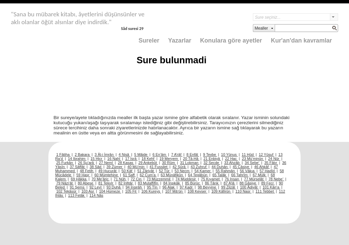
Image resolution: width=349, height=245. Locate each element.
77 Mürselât (254, 179)
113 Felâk (77, 195)
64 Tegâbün (198, 175)
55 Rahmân (226, 171)
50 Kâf (127, 171)
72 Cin (136, 179)
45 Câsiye (241, 167)
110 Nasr (244, 191)
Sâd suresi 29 (132, 28)
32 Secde (211, 163)
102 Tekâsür (66, 191)
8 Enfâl (192, 154)
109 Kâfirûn (221, 191)
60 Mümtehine (106, 175)
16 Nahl (114, 159)
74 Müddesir (186, 179)
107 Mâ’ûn (174, 191)
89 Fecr (268, 183)
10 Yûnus (229, 154)
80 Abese (86, 183)
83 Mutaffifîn (149, 183)
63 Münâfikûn (172, 175)
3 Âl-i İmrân (105, 154)
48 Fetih (87, 171)
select (334, 17)
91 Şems (78, 187)
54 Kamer (203, 171)
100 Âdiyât (249, 187)
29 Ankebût (148, 163)
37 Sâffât (78, 167)
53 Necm (182, 171)
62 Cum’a (148, 175)
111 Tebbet (265, 191)
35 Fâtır (271, 163)
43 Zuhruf (199, 167)
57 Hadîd (268, 171)
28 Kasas (126, 163)
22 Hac (231, 159)
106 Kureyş (151, 191)
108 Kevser (197, 191)
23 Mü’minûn (253, 159)
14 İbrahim (77, 159)
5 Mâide (141, 154)
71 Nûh (120, 179)
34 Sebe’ (252, 163)
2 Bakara (83, 154)
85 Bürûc (193, 183)
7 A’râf (176, 154)
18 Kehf (148, 159)
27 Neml (106, 163)
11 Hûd (248, 154)
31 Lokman (189, 163)
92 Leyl (96, 187)
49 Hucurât (108, 171)
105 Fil (131, 191)
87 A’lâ (230, 183)
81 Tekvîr (106, 183)
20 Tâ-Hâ (191, 159)
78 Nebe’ (276, 179)
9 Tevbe (210, 154)
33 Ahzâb (232, 163)
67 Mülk (260, 175)
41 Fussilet (159, 167)
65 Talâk (219, 175)
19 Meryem (169, 159)
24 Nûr (274, 159)
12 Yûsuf (266, 154)
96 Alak (169, 187)
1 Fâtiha (63, 154)
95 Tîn (152, 187)
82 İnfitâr (126, 183)
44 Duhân (220, 167)
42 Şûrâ (179, 167)
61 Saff (129, 175)
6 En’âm (159, 154)
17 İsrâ (131, 159)
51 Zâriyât (146, 171)
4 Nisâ (124, 154)
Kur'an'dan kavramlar (301, 40)
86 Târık (212, 183)
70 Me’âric (101, 179)
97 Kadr (187, 187)
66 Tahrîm (239, 175)
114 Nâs (97, 195)
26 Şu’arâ (86, 163)
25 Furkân (65, 163)
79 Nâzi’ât (65, 183)
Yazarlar (179, 40)
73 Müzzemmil (159, 179)
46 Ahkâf (262, 167)
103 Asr (88, 191)
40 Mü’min (136, 167)
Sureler (149, 40)
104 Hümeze (110, 191)
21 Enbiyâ (212, 159)
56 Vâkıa (248, 171)
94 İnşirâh (134, 187)
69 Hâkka (79, 179)
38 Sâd (96, 167)
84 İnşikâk (172, 183)
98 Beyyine (207, 187)
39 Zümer (114, 167)
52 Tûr (164, 171)
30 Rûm (169, 163)
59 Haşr (83, 175)
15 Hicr (97, 159)
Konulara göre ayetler (231, 40)
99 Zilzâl (228, 187)
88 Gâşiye (248, 183)
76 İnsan (232, 179)
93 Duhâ (113, 187)
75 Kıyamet (211, 179)
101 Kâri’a (271, 187)
